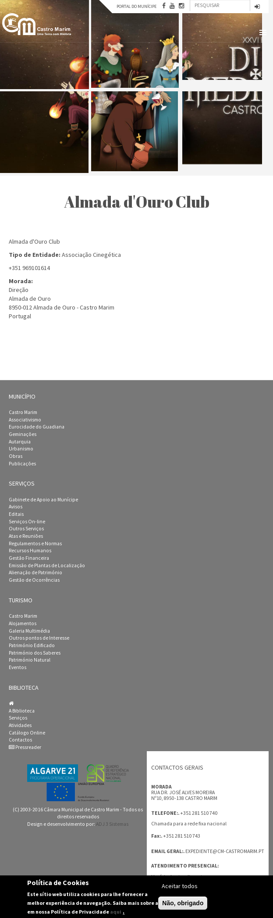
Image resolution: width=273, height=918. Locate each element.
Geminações (22, 434)
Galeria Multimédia (29, 631)
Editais (16, 514)
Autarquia (20, 442)
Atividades (20, 725)
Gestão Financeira (29, 558)
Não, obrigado (182, 903)
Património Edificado (32, 645)
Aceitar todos (180, 886)
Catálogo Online (27, 733)
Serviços (18, 718)
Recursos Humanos (30, 550)
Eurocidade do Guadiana (36, 427)
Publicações (22, 464)
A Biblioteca (22, 711)
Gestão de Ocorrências (34, 580)
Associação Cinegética (91, 255)
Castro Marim (23, 412)
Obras (15, 456)
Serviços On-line (27, 521)
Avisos (15, 507)
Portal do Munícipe (136, 6)
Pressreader (25, 747)
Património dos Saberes (34, 653)
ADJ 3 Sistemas (112, 824)
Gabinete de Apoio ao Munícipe (43, 500)
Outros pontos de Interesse (39, 638)
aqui (115, 912)
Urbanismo (21, 449)
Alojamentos (22, 623)
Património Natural (29, 660)
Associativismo (25, 420)
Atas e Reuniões (26, 536)
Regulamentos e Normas (35, 543)
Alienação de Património (35, 572)
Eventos (17, 667)
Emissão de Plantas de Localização (47, 565)
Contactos (20, 740)
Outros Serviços (26, 529)
